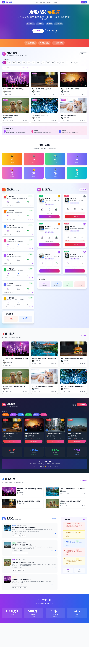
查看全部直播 (81, 404)
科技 (38, 62)
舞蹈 (29, 62)
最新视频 (49, 2)
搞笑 (9, 62)
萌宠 (33, 62)
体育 (72, 62)
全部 (84, 519)
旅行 (19, 62)
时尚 (63, 62)
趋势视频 (55, 2)
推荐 (4, 62)
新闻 (77, 62)
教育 (53, 62)
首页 (37, 2)
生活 (43, 62)
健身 (48, 62)
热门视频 (42, 2)
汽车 (67, 62)
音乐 (24, 62)
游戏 (58, 62)
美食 (14, 62)
